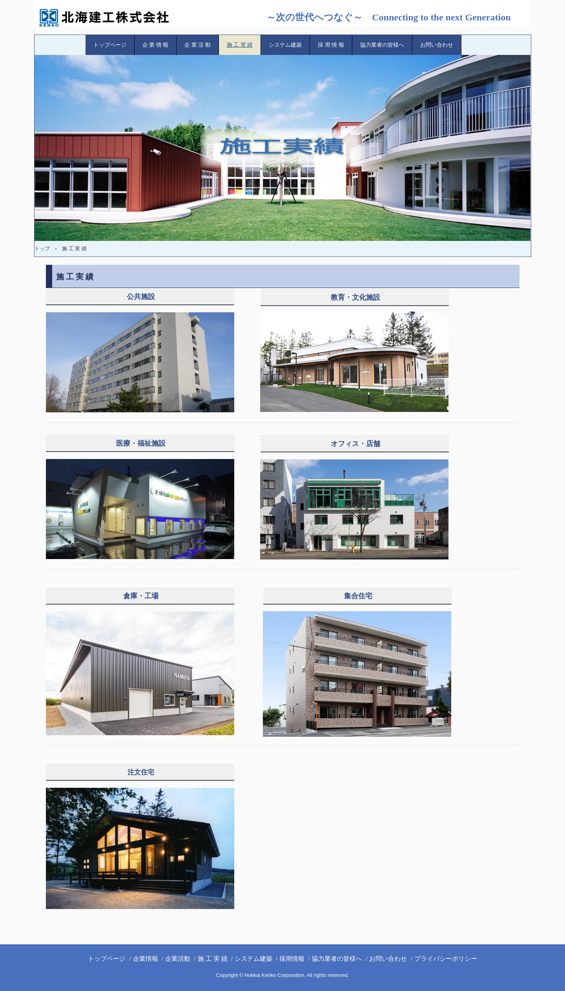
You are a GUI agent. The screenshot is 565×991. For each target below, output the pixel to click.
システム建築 (285, 45)
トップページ (109, 45)
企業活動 (177, 958)
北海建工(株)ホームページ (110, 17)
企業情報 (145, 958)
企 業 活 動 (197, 45)
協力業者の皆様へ (382, 45)
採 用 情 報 (331, 45)
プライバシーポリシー (445, 958)
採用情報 (291, 958)
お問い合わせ (436, 45)
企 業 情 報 (155, 45)
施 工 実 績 (240, 45)
